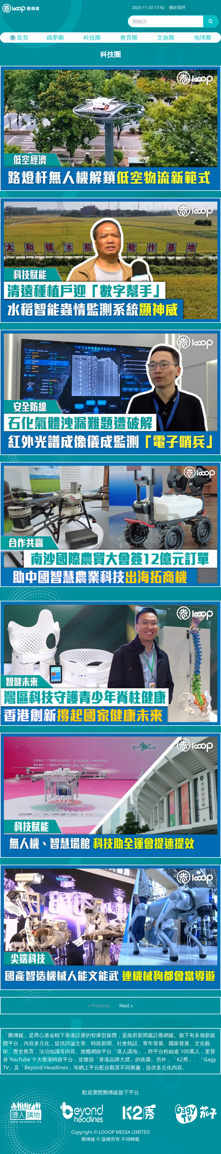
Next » (126, 1005)
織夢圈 (55, 37)
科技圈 (92, 37)
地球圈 (202, 37)
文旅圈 (165, 37)
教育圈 (129, 37)
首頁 (18, 37)
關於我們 (177, 7)
